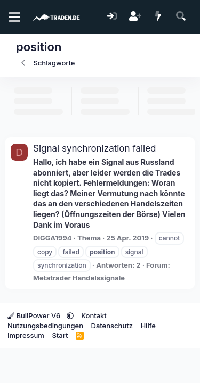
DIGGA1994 (52, 238)
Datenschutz (112, 325)
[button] (70, 315)
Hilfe (147, 325)
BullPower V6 (34, 315)
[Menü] (14, 17)
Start (60, 335)
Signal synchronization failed (94, 148)
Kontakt (94, 315)
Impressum (25, 335)
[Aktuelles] (158, 17)
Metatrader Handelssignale (79, 277)
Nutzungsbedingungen (45, 325)
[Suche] (181, 17)
